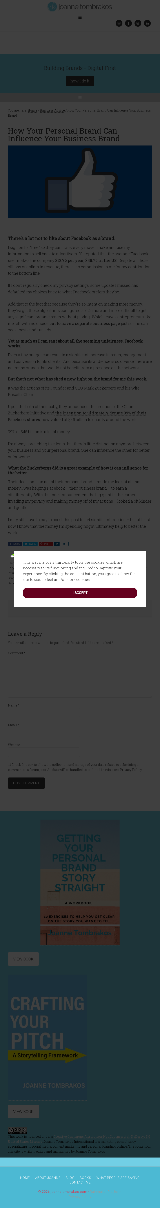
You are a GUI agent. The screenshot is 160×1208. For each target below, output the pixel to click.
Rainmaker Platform (106, 1191)
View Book (23, 1111)
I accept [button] (80, 530)
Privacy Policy (80, 1197)
